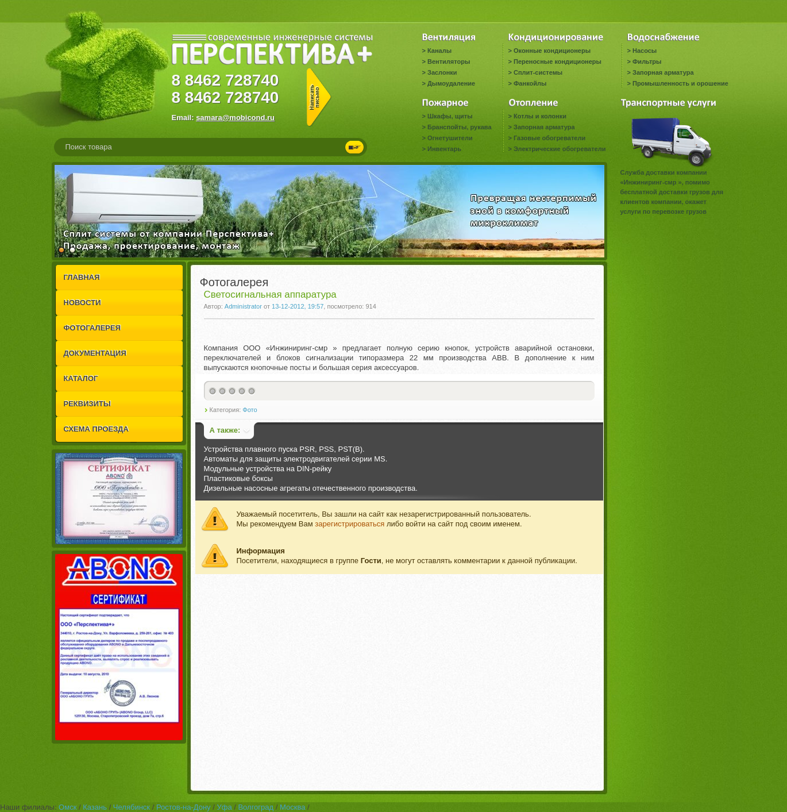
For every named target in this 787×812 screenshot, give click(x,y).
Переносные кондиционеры (557, 61)
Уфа (224, 807)
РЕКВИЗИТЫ (87, 403)
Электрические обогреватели (559, 148)
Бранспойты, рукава (459, 127)
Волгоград (255, 807)
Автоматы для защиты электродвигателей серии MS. (296, 459)
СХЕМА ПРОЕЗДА (96, 429)
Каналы (439, 50)
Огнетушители (450, 137)
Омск (67, 807)
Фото (249, 409)
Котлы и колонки (540, 116)
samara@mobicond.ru (235, 117)
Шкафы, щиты (450, 116)
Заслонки (442, 72)
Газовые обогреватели (549, 137)
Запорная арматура (663, 72)
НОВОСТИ (82, 302)
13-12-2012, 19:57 (297, 306)
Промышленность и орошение (680, 83)
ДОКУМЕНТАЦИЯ (95, 353)
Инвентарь (444, 148)
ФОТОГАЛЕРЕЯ (92, 328)
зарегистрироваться (349, 523)
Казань (95, 807)
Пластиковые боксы (238, 478)
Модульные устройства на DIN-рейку (268, 468)
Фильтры (646, 61)
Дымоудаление (451, 83)
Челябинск (131, 807)
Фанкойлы (530, 83)
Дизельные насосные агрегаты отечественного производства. (311, 488)
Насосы (644, 50)
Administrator (243, 306)
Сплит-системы (538, 72)
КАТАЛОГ (81, 378)
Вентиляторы (448, 61)
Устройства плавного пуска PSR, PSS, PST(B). (284, 449)
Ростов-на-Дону (183, 807)
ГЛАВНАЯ (82, 277)
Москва (292, 807)
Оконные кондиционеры (552, 50)
